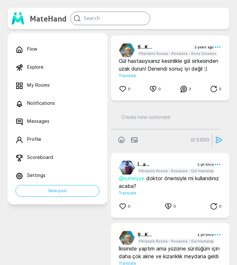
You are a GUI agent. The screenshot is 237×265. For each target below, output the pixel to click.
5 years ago (204, 47)
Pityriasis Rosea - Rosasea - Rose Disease (177, 53)
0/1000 (200, 140)
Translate (127, 75)
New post (57, 190)
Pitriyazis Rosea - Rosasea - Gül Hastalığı (176, 171)
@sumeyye (132, 178)
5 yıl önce (205, 164)
